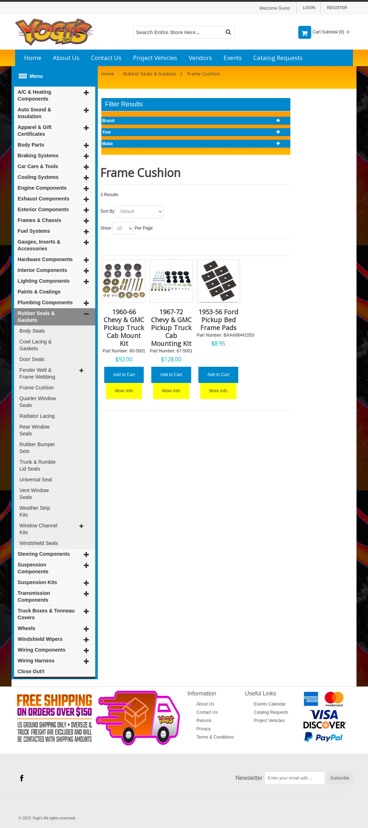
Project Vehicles (155, 58)
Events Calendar (270, 704)
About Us (66, 58)
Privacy (204, 728)
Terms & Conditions (215, 737)
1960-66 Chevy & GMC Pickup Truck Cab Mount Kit (124, 327)
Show (105, 228)
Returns (204, 720)
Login (309, 7)
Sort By (107, 211)
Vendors (200, 58)
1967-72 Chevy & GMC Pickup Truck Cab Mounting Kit (171, 327)
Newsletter (249, 778)
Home (32, 58)
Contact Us (106, 58)
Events (233, 58)
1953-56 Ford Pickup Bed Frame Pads (218, 319)
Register (337, 7)
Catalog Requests (278, 58)
